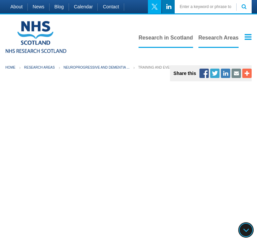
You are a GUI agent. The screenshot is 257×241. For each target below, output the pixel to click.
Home (10, 67)
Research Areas (218, 38)
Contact (111, 6)
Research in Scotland (166, 38)
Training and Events (157, 67)
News (39, 6)
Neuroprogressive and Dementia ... (97, 67)
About (16, 6)
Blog (59, 6)
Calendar (83, 6)
